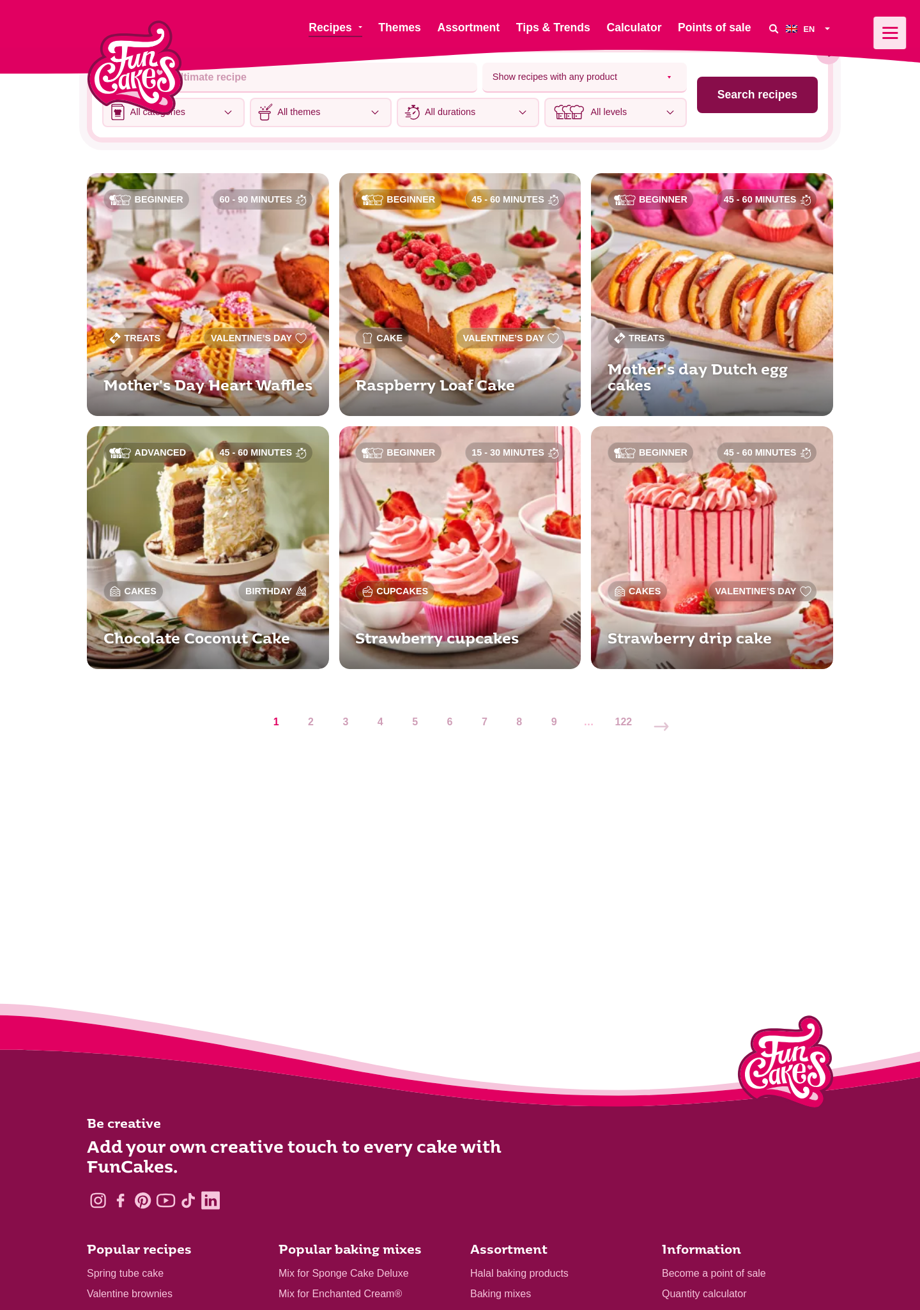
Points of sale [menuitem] (714, 27)
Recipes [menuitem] (330, 27)
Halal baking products (519, 1273)
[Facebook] (120, 1200)
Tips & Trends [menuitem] (553, 27)
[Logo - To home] (785, 1065)
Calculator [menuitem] (633, 27)
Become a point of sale (714, 1273)
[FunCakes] (135, 68)
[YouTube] (166, 1200)
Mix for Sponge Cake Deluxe (344, 1273)
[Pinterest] (143, 1200)
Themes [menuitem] (399, 27)
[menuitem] (809, 28)
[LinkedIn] (210, 1200)
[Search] (773, 28)
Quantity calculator (704, 1293)
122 (623, 721)
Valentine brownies (129, 1293)
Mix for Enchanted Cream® (340, 1293)
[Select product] (584, 78)
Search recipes (757, 94)
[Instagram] (98, 1200)
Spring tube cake (125, 1273)
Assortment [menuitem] (468, 27)
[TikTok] (188, 1200)
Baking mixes (500, 1293)
